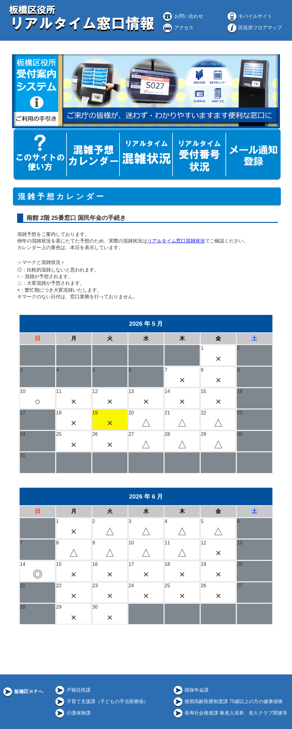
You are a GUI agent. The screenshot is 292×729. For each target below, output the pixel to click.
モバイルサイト (249, 16)
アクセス (177, 27)
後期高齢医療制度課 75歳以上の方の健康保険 (227, 701)
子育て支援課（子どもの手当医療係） (101, 701)
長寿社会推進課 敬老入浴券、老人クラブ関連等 (229, 712)
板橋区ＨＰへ (22, 691)
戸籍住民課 (72, 690)
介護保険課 (72, 712)
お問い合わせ (182, 16)
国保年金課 (190, 690)
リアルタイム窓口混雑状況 (176, 240)
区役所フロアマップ (254, 27)
